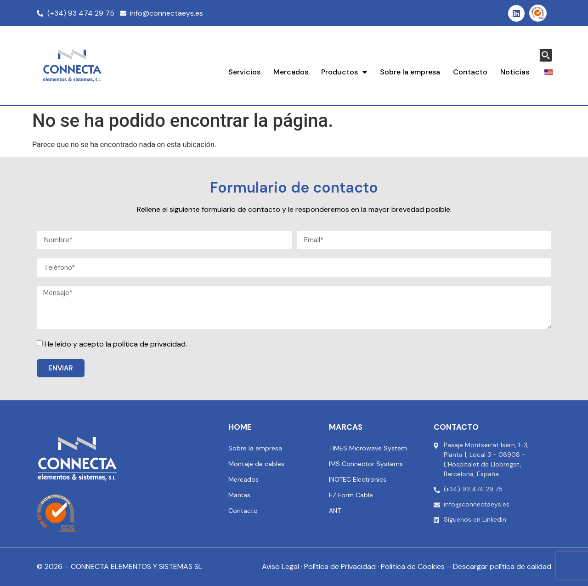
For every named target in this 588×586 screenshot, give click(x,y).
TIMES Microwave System (368, 448)
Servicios (244, 72)
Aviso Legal (280, 566)
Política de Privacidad (340, 566)
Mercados (290, 72)
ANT (335, 510)
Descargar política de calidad (502, 566)
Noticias (514, 72)
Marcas (239, 495)
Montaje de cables (256, 464)
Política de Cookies (413, 566)
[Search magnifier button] (545, 55)
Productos (344, 72)
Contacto (470, 72)
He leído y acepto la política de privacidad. (116, 344)
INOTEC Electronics (357, 479)
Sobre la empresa (410, 72)
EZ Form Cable (351, 495)
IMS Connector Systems (366, 464)
